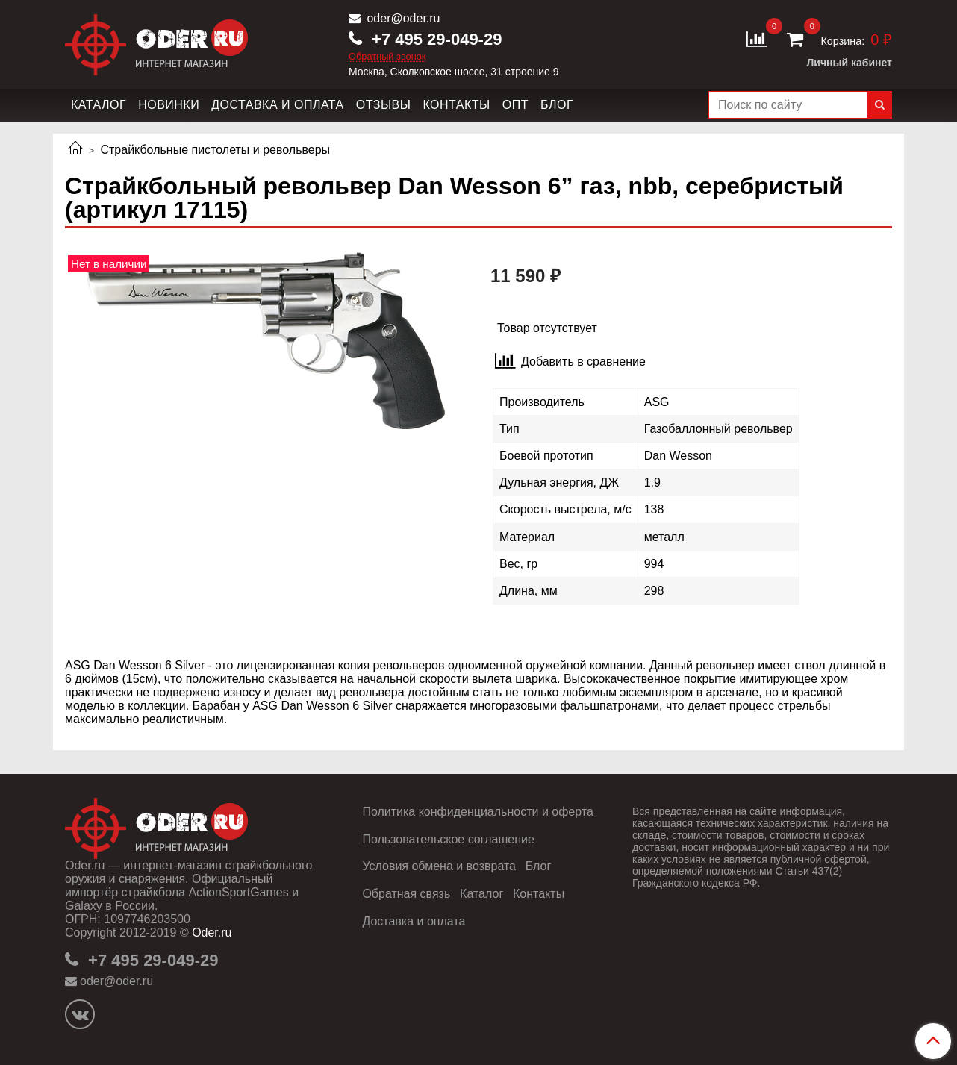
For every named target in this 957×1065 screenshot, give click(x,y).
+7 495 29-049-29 (434, 39)
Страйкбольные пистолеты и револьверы (215, 149)
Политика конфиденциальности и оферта (477, 811)
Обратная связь (406, 893)
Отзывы (383, 105)
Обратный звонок (387, 57)
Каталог (98, 105)
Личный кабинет (849, 62)
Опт (515, 105)
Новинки (168, 105)
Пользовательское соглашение (448, 839)
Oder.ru (211, 932)
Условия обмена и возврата (439, 866)
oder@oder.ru (402, 18)
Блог (556, 105)
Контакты (456, 105)
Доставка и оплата (277, 105)
